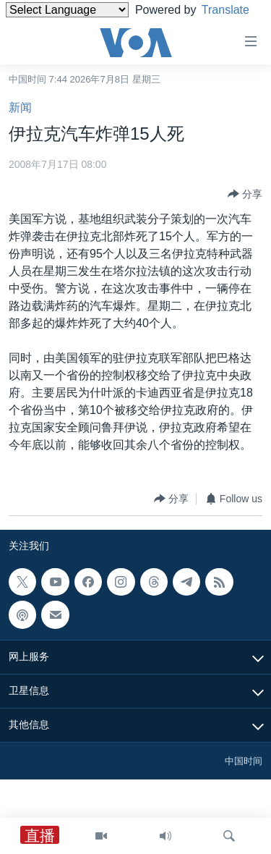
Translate (43, 28)
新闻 (20, 107)
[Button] (245, 194)
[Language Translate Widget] (67, 9)
